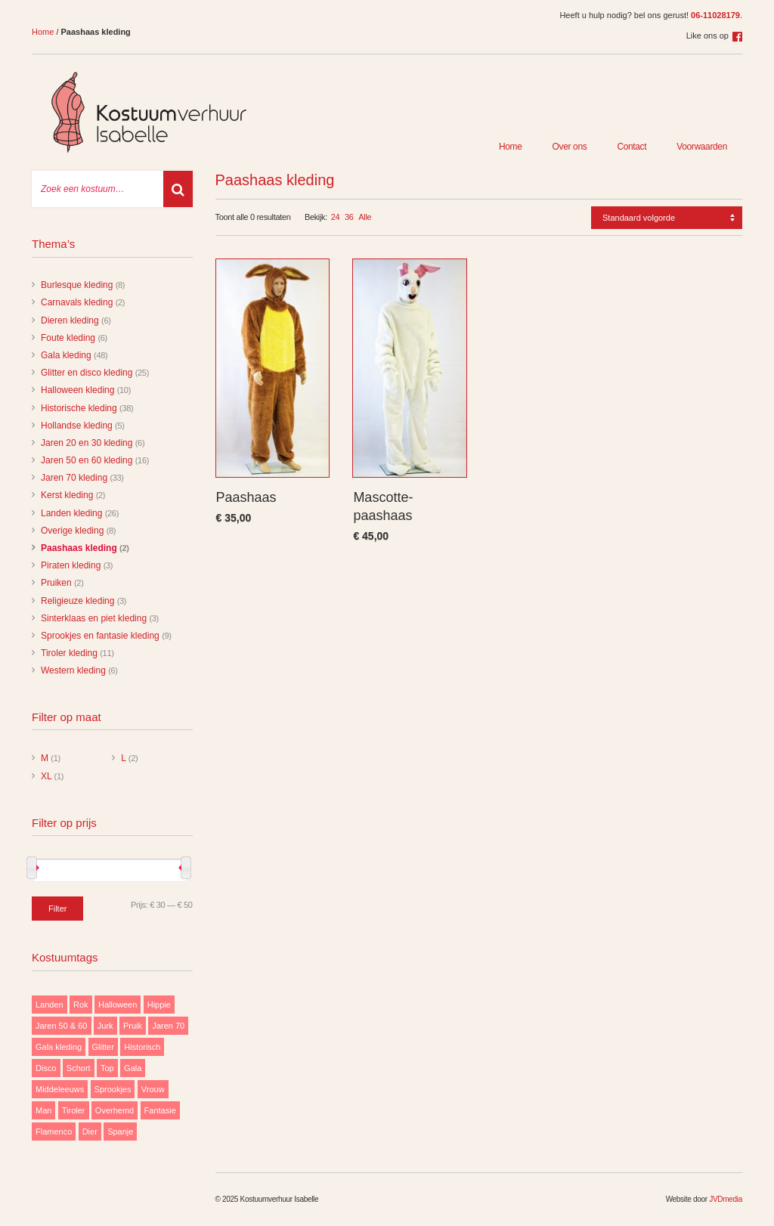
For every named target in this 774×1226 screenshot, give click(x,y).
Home (43, 31)
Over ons (570, 146)
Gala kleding (66, 355)
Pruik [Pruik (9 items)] (132, 1025)
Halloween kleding (77, 390)
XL (46, 776)
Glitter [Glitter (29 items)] (103, 1046)
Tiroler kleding (69, 653)
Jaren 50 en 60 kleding (86, 460)
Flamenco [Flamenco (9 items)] (54, 1131)
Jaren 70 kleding (74, 477)
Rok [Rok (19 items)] (80, 1004)
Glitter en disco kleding (86, 372)
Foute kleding (68, 338)
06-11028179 (715, 15)
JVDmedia (725, 1199)
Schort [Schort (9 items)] (79, 1068)
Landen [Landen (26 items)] (49, 1004)
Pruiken (56, 582)
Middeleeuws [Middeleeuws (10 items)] (60, 1089)
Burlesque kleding (77, 285)
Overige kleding (72, 530)
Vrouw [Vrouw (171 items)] (153, 1089)
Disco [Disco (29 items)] (46, 1068)
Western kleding (73, 670)
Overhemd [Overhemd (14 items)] (114, 1110)
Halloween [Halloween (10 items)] (117, 1004)
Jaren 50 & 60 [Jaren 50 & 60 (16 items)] (62, 1025)
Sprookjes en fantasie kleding (100, 635)
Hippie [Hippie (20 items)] (159, 1004)
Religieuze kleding (77, 601)
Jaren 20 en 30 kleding (86, 443)
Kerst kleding (67, 495)
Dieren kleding (70, 320)
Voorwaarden (701, 146)
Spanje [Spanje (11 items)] (120, 1131)
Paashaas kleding (79, 548)
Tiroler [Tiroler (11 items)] (73, 1110)
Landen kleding (71, 513)
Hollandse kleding (77, 425)
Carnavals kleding (77, 302)
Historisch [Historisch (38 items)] (142, 1046)
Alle (364, 216)
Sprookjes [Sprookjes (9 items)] (113, 1089)
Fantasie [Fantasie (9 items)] (160, 1110)
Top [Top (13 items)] (107, 1068)
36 (349, 216)
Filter (57, 908)
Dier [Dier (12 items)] (90, 1131)
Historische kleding (79, 408)
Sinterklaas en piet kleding (94, 618)
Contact (631, 146)
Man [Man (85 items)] (43, 1110)
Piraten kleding (71, 565)
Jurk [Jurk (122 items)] (105, 1025)
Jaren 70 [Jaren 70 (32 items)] (168, 1025)
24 (335, 216)
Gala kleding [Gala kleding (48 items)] (59, 1046)
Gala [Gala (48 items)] (132, 1068)
